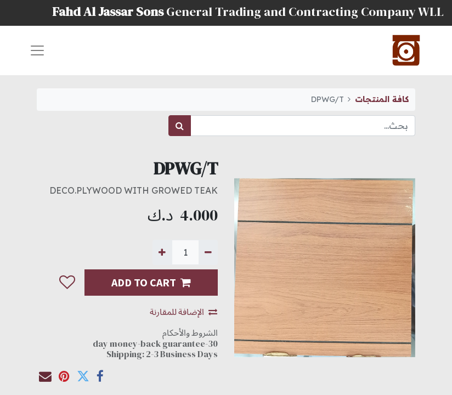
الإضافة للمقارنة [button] (183, 311)
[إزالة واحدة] (208, 252)
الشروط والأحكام (190, 332)
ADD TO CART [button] (151, 282)
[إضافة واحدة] (162, 252)
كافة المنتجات (382, 99)
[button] (66, 283)
